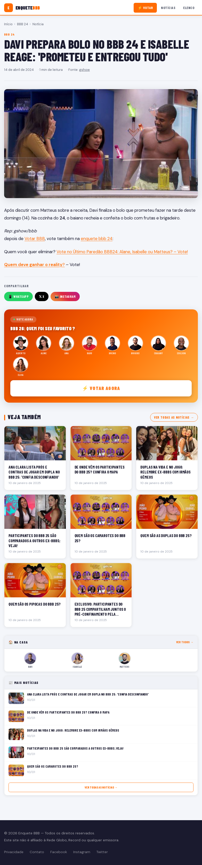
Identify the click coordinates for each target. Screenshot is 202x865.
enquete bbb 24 (96, 238)
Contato (37, 852)
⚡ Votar (145, 7)
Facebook (58, 852)
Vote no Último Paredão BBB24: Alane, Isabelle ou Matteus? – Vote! (122, 252)
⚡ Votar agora (101, 388)
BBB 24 (22, 24)
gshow (84, 69)
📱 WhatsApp (18, 296)
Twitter (102, 852)
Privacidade (13, 852)
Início (8, 24)
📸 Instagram (65, 296)
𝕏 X (41, 296)
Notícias (168, 7)
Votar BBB (35, 238)
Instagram (81, 852)
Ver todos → (184, 642)
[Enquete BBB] (22, 7)
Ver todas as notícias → (174, 417)
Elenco (188, 7)
